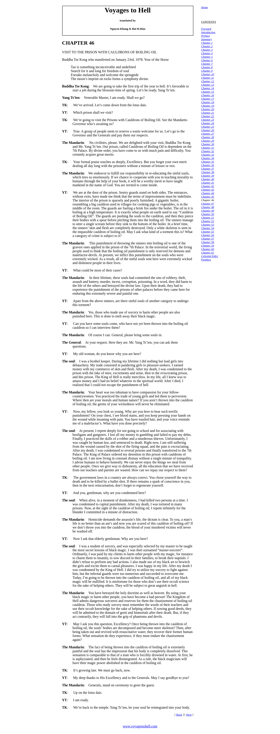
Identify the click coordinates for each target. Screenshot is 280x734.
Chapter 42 (207, 186)
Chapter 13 (207, 84)
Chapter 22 (207, 116)
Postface (206, 259)
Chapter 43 (207, 189)
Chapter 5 (207, 56)
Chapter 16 (207, 95)
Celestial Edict (209, 256)
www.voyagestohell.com (140, 726)
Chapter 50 (207, 214)
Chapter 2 (207, 46)
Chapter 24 (207, 123)
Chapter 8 (207, 67)
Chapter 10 (207, 74)
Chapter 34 (207, 158)
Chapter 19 (207, 105)
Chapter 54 (207, 228)
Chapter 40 (207, 179)
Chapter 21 (207, 112)
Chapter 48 (207, 207)
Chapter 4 (207, 53)
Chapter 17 (207, 98)
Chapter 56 (207, 235)
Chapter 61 (207, 252)
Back (179, 714)
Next (189, 714)
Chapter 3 (207, 49)
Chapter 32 (207, 151)
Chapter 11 (207, 77)
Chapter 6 (207, 60)
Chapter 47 (207, 203)
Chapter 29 (207, 140)
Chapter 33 (207, 154)
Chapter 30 (207, 144)
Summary (206, 39)
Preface (205, 35)
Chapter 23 (207, 119)
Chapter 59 (207, 245)
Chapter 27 (207, 133)
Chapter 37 (207, 168)
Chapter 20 (207, 109)
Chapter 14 (207, 88)
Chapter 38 (207, 172)
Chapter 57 (207, 238)
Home (204, 7)
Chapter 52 (207, 221)
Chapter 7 (207, 63)
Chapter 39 (207, 175)
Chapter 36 (207, 165)
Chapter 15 (207, 91)
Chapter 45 (207, 196)
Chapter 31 (207, 147)
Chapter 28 (207, 137)
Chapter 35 (207, 161)
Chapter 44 (207, 193)
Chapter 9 (207, 70)
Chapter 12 (207, 81)
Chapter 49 (207, 210)
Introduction (208, 32)
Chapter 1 (207, 42)
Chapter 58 (207, 242)
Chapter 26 (207, 130)
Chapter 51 (207, 217)
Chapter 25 (207, 126)
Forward (206, 28)
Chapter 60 (207, 249)
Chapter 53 (207, 224)
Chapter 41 (207, 182)
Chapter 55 (207, 231)
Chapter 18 (207, 102)
